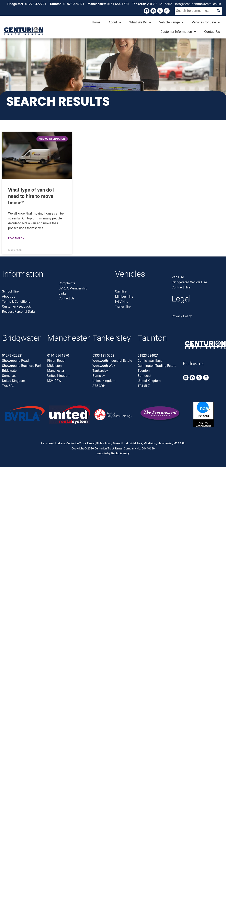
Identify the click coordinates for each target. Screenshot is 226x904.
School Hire (10, 291)
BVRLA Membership (73, 288)
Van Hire (178, 277)
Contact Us (212, 32)
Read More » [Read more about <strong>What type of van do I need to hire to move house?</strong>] (16, 238)
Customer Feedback (16, 306)
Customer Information (178, 31)
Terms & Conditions (16, 302)
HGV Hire (121, 302)
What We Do (140, 22)
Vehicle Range (171, 22)
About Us (8, 296)
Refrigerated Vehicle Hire (189, 282)
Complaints (67, 283)
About (115, 22)
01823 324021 (148, 355)
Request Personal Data (18, 311)
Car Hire (120, 291)
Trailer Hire (123, 306)
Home (96, 22)
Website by (113, 453)
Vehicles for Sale (206, 22)
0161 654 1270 (58, 355)
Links (62, 293)
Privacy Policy (182, 316)
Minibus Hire (124, 296)
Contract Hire (181, 287)
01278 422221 (12, 355)
